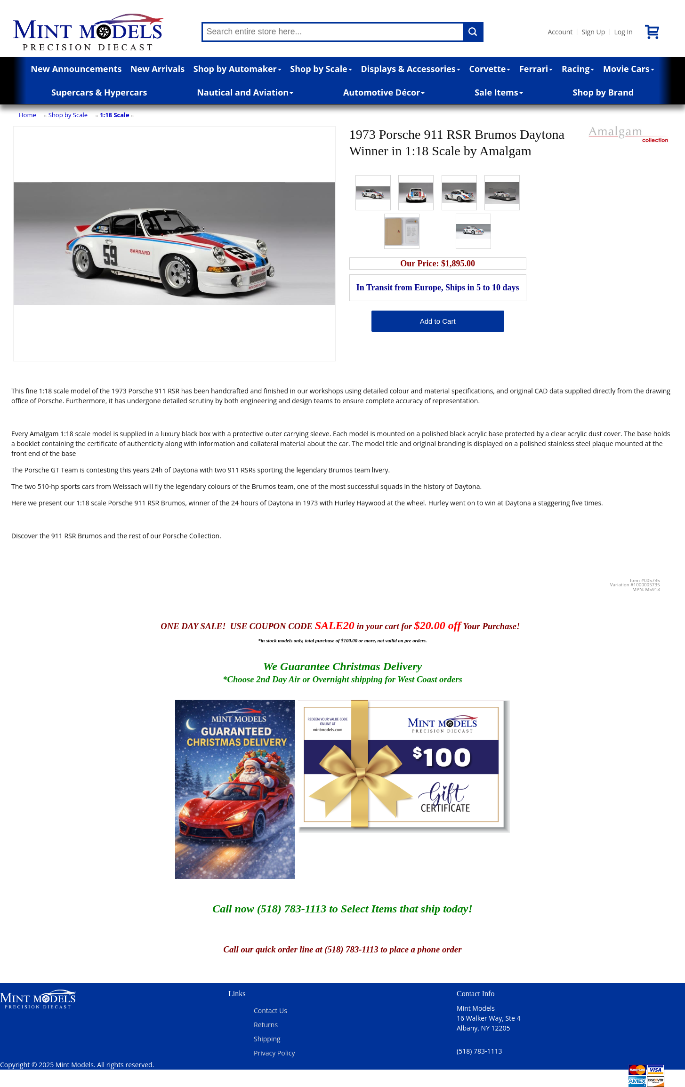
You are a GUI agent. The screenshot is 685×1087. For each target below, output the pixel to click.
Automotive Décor (384, 92)
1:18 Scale (114, 115)
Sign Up (593, 31)
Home (27, 115)
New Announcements (76, 68)
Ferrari (536, 68)
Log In (623, 31)
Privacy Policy (274, 1052)
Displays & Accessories (410, 68)
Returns (266, 1024)
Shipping (267, 1038)
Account (560, 31)
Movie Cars (628, 68)
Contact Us (270, 1010)
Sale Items (499, 92)
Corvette (489, 68)
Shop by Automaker (237, 68)
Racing (578, 68)
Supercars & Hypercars (99, 92)
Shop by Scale (321, 68)
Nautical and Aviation (245, 92)
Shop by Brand (603, 92)
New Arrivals (157, 68)
